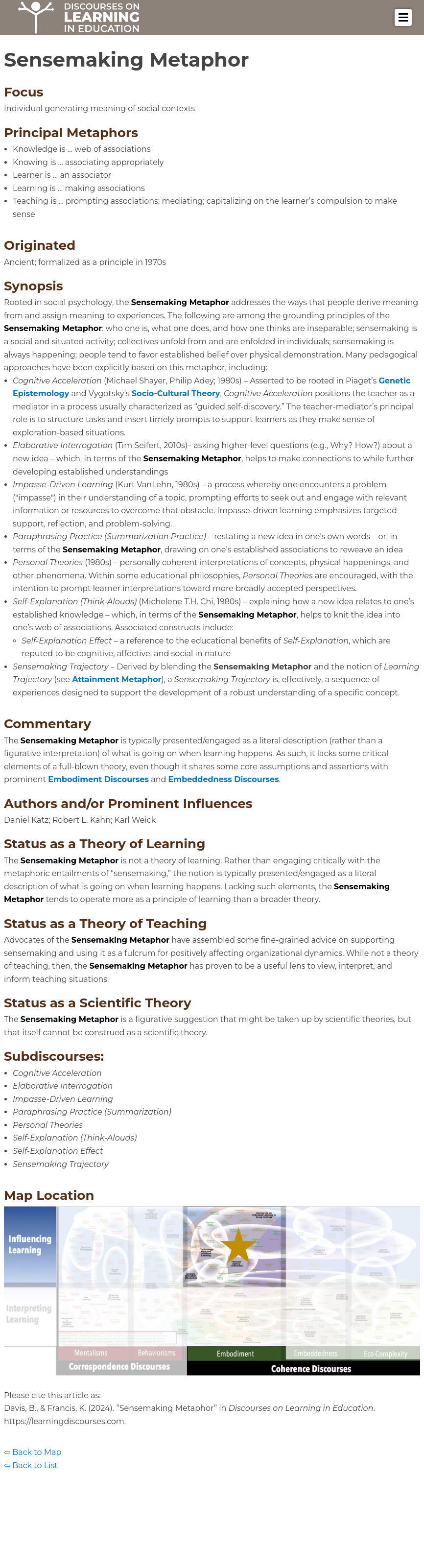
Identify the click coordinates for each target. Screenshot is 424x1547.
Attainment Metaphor (116, 679)
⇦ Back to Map (32, 1452)
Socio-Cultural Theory (176, 393)
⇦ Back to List (31, 1465)
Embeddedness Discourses (223, 779)
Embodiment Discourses (98, 779)
